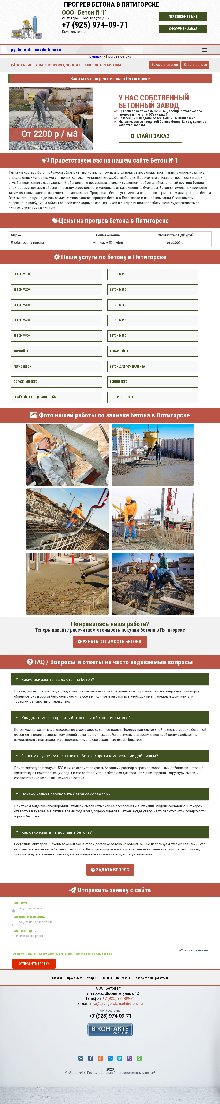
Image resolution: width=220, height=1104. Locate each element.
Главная (57, 977)
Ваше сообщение (25, 930)
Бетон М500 (21, 336)
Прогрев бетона (122, 397)
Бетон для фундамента (127, 366)
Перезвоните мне (183, 17)
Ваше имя (19, 903)
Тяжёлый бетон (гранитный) (34, 397)
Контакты (123, 977)
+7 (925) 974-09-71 (95, 25)
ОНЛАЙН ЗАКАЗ (150, 136)
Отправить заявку (34, 963)
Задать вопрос (195, 65)
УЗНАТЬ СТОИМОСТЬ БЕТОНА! (110, 641)
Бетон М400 (21, 320)
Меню (204, 48)
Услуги (91, 977)
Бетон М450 (118, 320)
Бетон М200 (21, 289)
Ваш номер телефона (28, 917)
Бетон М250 (118, 289)
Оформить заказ (183, 29)
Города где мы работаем (151, 977)
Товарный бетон (122, 351)
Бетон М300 (21, 305)
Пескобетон (22, 366)
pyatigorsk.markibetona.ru (36, 49)
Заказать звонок (165, 65)
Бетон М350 (118, 305)
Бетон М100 (21, 274)
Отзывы (106, 977)
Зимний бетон (23, 351)
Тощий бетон (119, 382)
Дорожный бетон (26, 382)
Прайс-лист (75, 977)
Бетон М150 (118, 274)
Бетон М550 (118, 336)
